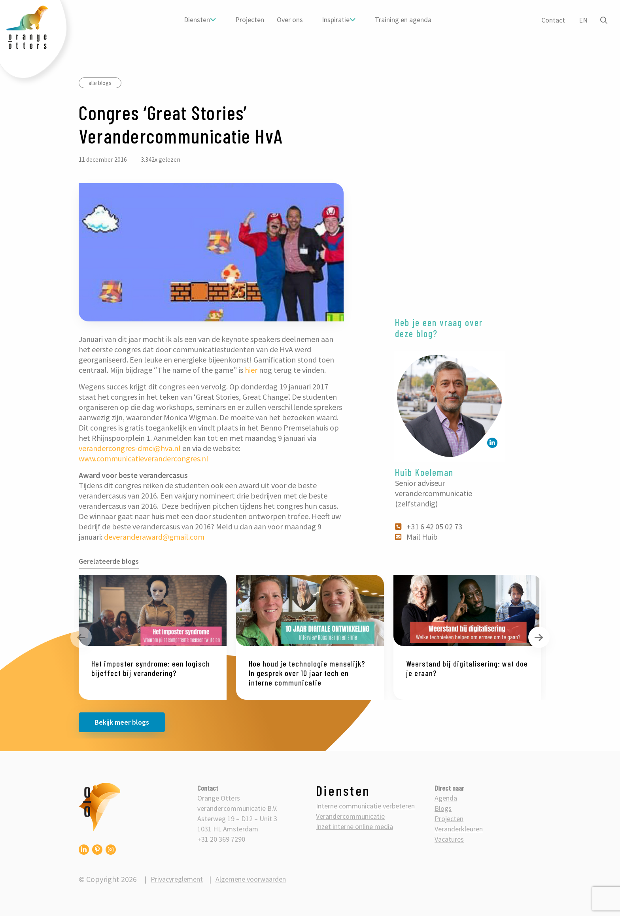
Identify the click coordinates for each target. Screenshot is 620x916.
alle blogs (100, 83)
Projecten (249, 19)
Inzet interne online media (354, 826)
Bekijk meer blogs (122, 722)
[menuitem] (200, 20)
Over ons (289, 19)
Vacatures (449, 839)
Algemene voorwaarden (250, 879)
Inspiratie (335, 19)
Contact (552, 20)
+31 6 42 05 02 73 (429, 526)
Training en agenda (402, 19)
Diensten (196, 19)
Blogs (443, 808)
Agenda (446, 798)
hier (251, 370)
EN (582, 20)
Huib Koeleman (424, 472)
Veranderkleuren (459, 828)
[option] (153, 637)
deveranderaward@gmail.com (154, 537)
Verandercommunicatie (350, 816)
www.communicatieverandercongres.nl (143, 458)
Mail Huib (417, 537)
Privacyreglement (177, 879)
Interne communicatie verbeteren (365, 805)
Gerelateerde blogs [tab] (109, 561)
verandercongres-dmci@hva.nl (130, 448)
